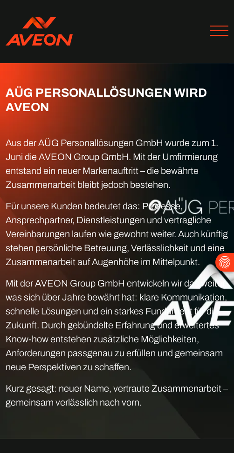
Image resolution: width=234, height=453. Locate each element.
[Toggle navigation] (215, 32)
